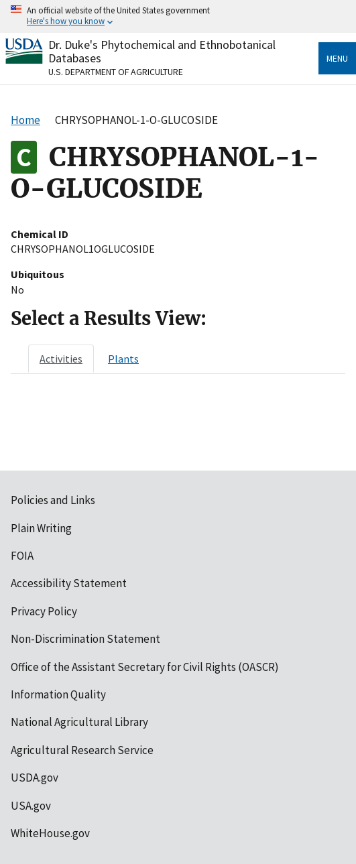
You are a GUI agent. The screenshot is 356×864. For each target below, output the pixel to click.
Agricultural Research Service (82, 750)
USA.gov (31, 805)
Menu (337, 58)
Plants (123, 358)
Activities (61, 358)
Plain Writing (41, 528)
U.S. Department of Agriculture (115, 72)
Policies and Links (53, 500)
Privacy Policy (44, 611)
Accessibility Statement (69, 583)
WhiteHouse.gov (50, 833)
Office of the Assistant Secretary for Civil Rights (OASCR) (145, 667)
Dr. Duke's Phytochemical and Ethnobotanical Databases (162, 51)
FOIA (22, 555)
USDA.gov (34, 777)
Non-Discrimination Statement (85, 638)
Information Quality (58, 694)
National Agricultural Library (79, 722)
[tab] (61, 358)
